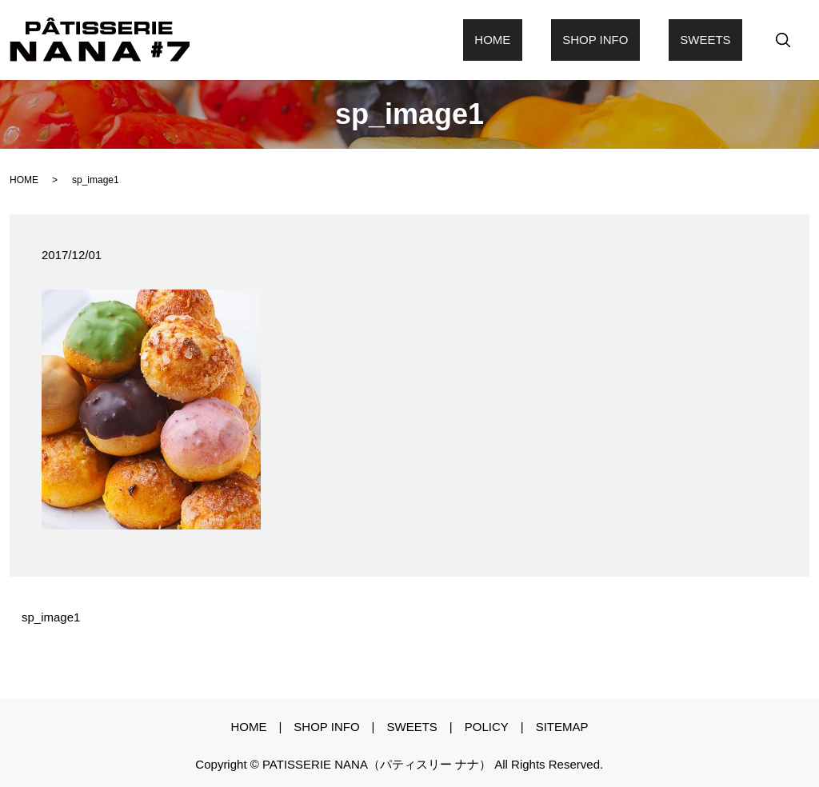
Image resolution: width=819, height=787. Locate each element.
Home (550, 39)
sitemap (562, 726)
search (783, 40)
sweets (717, 39)
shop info (629, 39)
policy (487, 726)
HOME (24, 180)
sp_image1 (51, 617)
